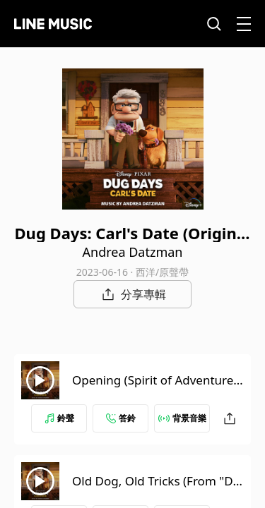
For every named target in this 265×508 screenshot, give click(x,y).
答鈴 (121, 418)
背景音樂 (182, 418)
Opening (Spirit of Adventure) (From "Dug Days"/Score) (154, 388)
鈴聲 (59, 418)
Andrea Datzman (133, 251)
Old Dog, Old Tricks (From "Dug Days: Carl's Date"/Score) (156, 489)
